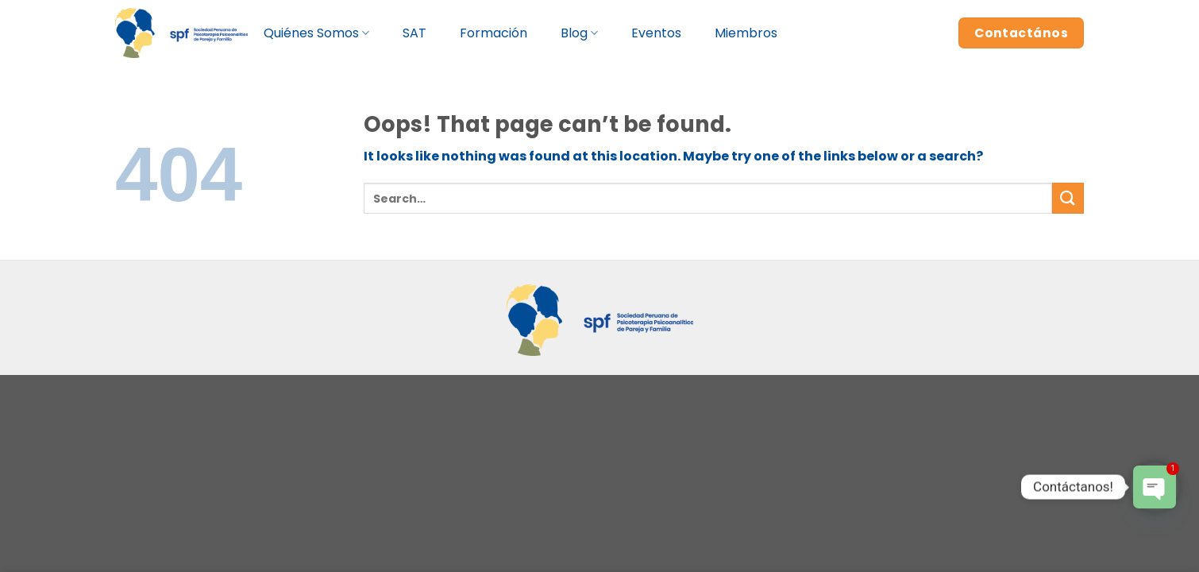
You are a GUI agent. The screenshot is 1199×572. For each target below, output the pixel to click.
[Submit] (1068, 198)
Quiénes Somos (316, 33)
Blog (579, 33)
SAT (414, 33)
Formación (493, 33)
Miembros (746, 33)
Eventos (656, 33)
